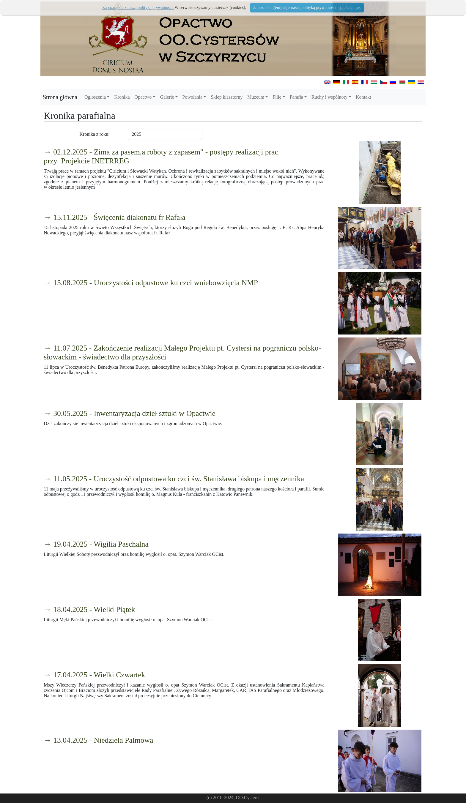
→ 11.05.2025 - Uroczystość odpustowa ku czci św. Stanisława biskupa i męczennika (174, 478)
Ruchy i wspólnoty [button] (329, 97)
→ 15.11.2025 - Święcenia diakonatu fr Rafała (114, 217)
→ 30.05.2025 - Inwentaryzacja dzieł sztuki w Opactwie (129, 413)
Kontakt (363, 97)
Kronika (122, 97)
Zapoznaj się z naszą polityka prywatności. (138, 7)
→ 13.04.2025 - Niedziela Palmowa (98, 740)
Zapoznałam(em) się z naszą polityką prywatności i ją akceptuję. (307, 7)
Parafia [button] (296, 97)
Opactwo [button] (143, 97)
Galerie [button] (167, 97)
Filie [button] (277, 97)
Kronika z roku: (94, 134)
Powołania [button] (192, 97)
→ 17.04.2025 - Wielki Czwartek (94, 675)
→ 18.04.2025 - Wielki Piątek (89, 609)
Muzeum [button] (255, 97)
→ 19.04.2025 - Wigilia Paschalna (96, 544)
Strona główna (60, 97)
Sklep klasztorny (227, 97)
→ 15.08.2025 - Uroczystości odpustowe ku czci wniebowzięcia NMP (151, 282)
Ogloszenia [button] (95, 97)
